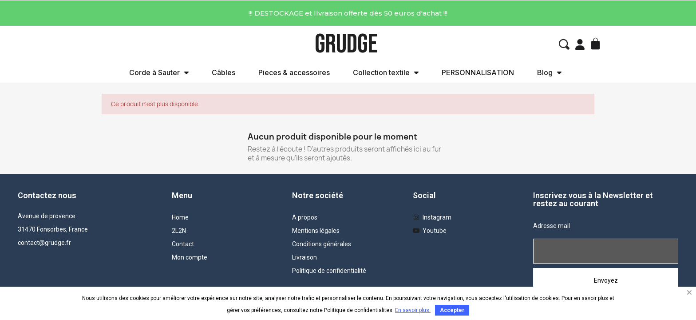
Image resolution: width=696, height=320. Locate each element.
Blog (549, 72)
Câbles (223, 72)
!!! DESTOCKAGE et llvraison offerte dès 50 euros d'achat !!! (348, 13)
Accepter (452, 310)
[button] (564, 44)
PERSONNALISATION (478, 72)
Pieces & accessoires (294, 72)
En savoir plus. (413, 310)
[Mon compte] (580, 44)
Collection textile (386, 72)
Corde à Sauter (159, 72)
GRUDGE (346, 44)
